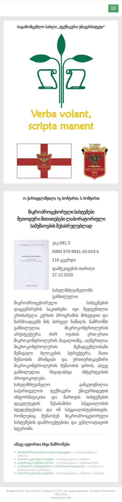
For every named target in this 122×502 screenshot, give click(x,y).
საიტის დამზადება (71, 488)
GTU (68, 497)
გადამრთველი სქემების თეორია (58, 462)
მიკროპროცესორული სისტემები (54, 459)
